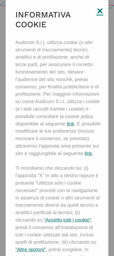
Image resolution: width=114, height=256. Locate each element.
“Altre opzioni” (30, 249)
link (70, 123)
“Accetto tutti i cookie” (67, 220)
